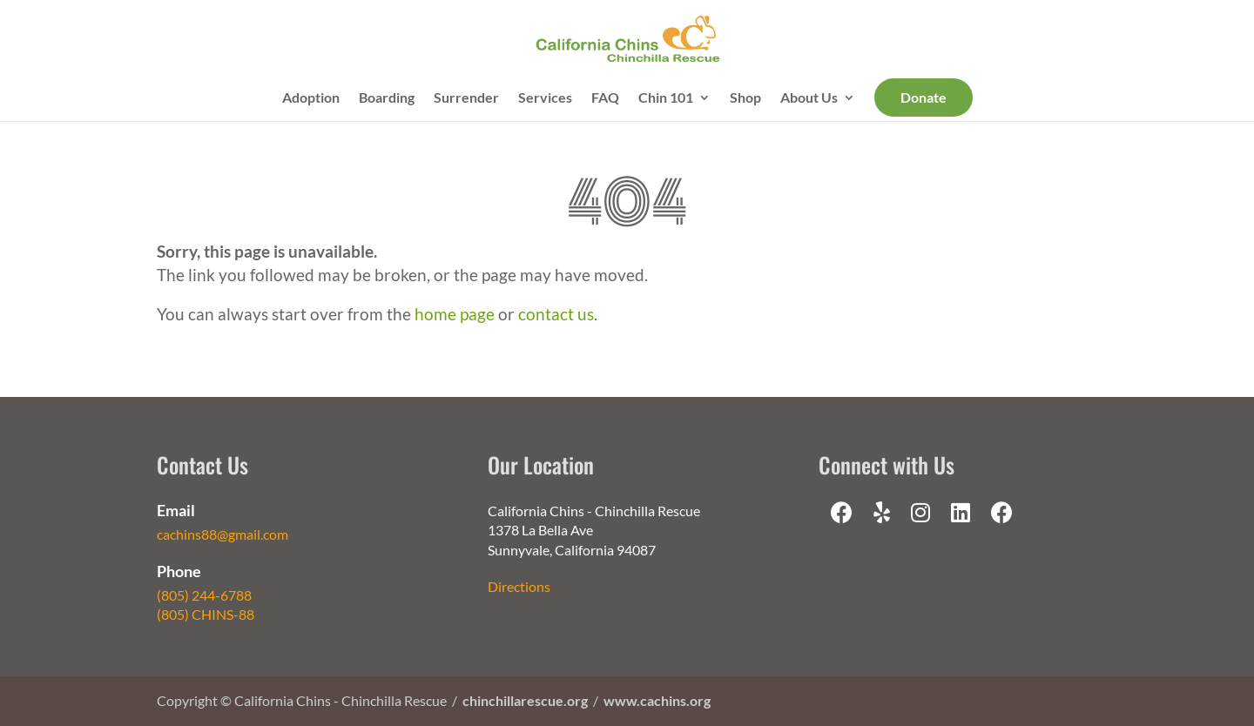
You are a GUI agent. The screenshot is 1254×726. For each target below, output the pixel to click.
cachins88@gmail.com (222, 534)
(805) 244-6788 (204, 595)
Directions (519, 586)
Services (545, 98)
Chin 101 (665, 98)
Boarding (387, 98)
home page (455, 314)
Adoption (311, 98)
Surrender (466, 98)
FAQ (605, 98)
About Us (809, 98)
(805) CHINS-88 (205, 614)
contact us (556, 314)
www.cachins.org (657, 700)
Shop (745, 98)
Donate (923, 97)
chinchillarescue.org (525, 700)
